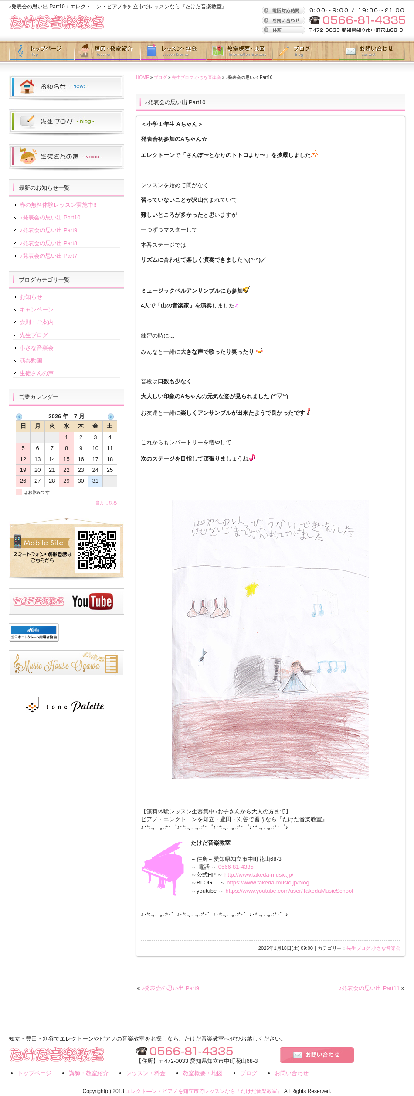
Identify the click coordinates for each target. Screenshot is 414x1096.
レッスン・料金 (146, 1073)
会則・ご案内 (37, 322)
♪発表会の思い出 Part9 (170, 988)
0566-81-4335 (236, 867)
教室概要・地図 (240, 51)
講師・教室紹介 (107, 51)
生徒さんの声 (37, 373)
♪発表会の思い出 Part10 (50, 217)
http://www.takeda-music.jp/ (258, 874)
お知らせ (31, 297)
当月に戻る (106, 502)
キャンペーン (37, 309)
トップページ (41, 51)
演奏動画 (31, 360)
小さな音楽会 (208, 77)
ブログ (306, 51)
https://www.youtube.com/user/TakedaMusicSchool (289, 891)
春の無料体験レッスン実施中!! (58, 204)
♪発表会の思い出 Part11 (369, 988)
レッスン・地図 (173, 51)
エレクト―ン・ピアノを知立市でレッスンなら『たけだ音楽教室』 (204, 1091)
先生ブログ (182, 77)
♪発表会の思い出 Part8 (48, 243)
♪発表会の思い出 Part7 (48, 256)
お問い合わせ (372, 51)
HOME (142, 77)
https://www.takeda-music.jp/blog (268, 882)
